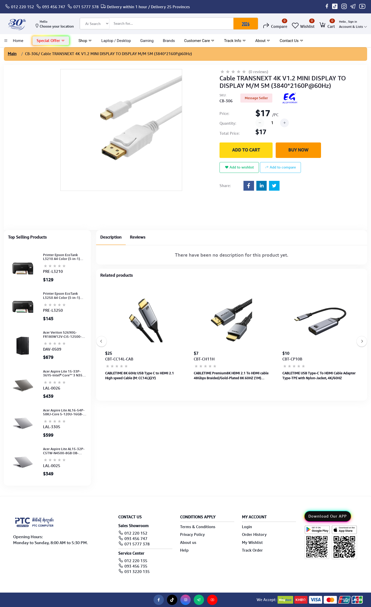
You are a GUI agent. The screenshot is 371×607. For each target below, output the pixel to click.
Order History (254, 534)
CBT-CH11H (204, 359)
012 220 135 (135, 560)
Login (247, 526)
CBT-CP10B (292, 359)
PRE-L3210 (53, 271)
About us (188, 542)
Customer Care (199, 40)
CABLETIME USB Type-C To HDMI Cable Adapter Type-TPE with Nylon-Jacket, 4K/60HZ (319, 375)
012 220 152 (22, 7)
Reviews (137, 237)
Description (111, 237)
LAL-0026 (51, 388)
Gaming (147, 40)
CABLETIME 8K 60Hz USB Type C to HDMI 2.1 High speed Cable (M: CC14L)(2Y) (139, 375)
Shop (85, 40)
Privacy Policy (192, 534)
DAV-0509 (52, 349)
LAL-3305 (51, 426)
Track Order (252, 550)
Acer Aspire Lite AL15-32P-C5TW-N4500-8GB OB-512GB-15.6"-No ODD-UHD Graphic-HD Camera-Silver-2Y (64, 451)
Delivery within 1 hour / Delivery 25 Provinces (148, 7)
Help (184, 550)
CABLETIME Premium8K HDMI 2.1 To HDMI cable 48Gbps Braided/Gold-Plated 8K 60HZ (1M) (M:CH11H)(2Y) (231, 375)
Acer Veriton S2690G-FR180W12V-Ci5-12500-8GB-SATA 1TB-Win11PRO (63, 335)
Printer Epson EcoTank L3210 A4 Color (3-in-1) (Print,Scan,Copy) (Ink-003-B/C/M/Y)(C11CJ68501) (64, 257)
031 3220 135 (137, 571)
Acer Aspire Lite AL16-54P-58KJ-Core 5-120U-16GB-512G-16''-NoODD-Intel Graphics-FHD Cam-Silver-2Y (64, 412)
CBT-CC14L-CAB (119, 359)
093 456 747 (53, 7)
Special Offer (51, 40)
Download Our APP (327, 516)
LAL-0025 (51, 465)
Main (12, 53)
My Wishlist (252, 542)
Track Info (235, 40)
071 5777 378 (86, 7)
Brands (169, 40)
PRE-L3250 (53, 310)
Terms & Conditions (197, 526)
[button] (50, 40)
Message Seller (256, 98)
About (263, 40)
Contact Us (291, 40)
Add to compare (280, 167)
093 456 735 (135, 566)
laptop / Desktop (116, 40)
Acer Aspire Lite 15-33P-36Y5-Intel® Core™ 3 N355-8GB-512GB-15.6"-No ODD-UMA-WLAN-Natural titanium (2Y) (64, 373)
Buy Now (298, 150)
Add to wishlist (239, 167)
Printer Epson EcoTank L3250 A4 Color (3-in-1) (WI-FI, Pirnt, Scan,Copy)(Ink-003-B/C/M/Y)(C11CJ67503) (61, 296)
